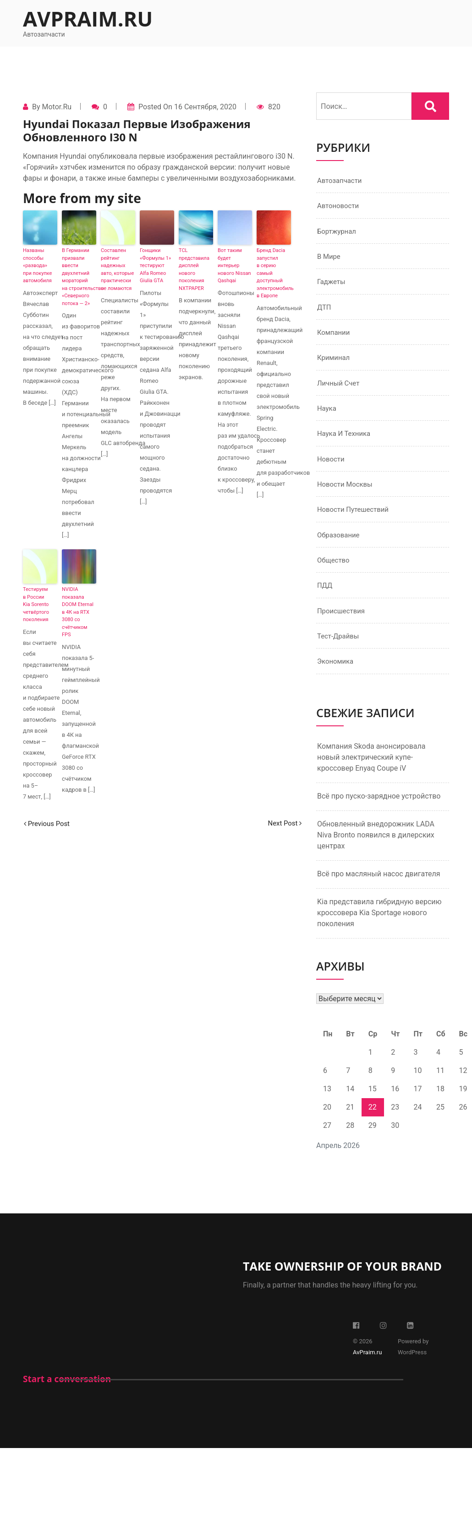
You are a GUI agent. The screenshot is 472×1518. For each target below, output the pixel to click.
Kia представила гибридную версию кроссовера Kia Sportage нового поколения (379, 927)
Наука (327, 415)
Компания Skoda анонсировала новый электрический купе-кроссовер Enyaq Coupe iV (371, 772)
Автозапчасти (341, 181)
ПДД (325, 598)
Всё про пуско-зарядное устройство (379, 811)
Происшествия (342, 624)
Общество (334, 572)
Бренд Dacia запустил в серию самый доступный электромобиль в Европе (274, 273)
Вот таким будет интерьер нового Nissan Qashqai (234, 265)
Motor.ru (56, 106)
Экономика (336, 676)
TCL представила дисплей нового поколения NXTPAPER (194, 269)
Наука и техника (345, 441)
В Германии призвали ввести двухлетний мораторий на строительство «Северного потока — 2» (79, 276)
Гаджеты (332, 285)
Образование (339, 546)
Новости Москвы (347, 493)
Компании (334, 337)
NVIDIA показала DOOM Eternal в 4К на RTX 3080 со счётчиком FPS (77, 612)
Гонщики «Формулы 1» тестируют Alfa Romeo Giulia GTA (155, 265)
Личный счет (339, 389)
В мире (329, 259)
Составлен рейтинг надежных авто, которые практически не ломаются (117, 269)
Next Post (283, 823)
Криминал (334, 363)
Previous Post (48, 823)
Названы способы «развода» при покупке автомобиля (37, 265)
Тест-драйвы (339, 650)
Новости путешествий (355, 519)
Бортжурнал (338, 233)
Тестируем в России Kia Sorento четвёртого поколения (36, 604)
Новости (331, 467)
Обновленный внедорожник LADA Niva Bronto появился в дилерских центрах (375, 850)
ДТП (324, 311)
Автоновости (339, 207)
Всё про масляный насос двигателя (378, 889)
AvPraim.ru (88, 18)
